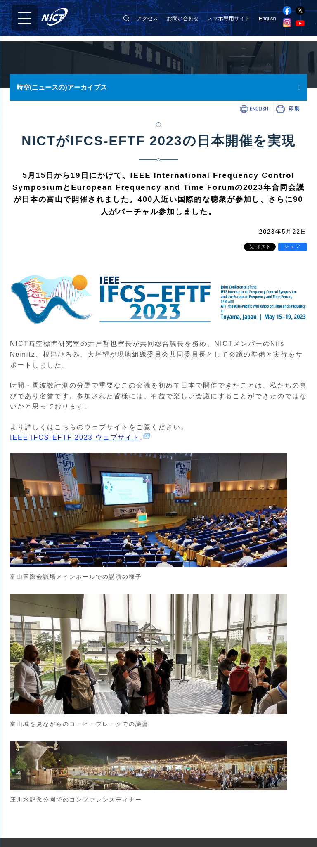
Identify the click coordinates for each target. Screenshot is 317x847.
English (267, 18)
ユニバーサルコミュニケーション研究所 (209, 833)
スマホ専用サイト (228, 18)
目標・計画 (22, 833)
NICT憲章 (20, 824)
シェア (292, 246)
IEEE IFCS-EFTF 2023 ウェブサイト (75, 437)
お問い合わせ (183, 18)
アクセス (147, 18)
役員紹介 (20, 805)
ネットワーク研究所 (185, 810)
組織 (14, 815)
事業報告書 (22, 843)
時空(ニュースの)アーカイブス (62, 87)
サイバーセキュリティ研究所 (196, 822)
